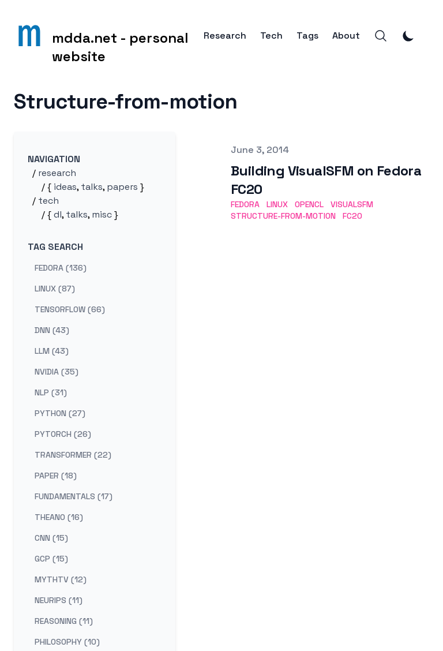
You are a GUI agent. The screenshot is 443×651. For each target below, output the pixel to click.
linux (277, 204)
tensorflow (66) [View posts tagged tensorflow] (70, 309)
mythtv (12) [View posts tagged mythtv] (61, 579)
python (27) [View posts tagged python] (60, 413)
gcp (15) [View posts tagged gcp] (51, 558)
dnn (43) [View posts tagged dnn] (52, 330)
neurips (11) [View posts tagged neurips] (58, 600)
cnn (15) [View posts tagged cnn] (51, 538)
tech (48, 200)
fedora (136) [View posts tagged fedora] (61, 268)
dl (58, 214)
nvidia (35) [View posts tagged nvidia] (56, 371)
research (57, 173)
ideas (65, 187)
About (346, 36)
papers (122, 187)
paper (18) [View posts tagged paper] (56, 475)
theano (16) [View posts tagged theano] (59, 517)
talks (92, 187)
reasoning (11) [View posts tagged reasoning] (64, 621)
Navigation (54, 159)
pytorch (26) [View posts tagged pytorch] (63, 434)
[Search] (381, 36)
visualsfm (352, 204)
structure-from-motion (283, 216)
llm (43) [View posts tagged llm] (52, 351)
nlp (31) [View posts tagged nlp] (51, 392)
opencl (309, 204)
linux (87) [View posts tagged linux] (55, 288)
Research (225, 36)
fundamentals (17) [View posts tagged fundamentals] (73, 496)
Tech (271, 36)
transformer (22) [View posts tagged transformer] (73, 455)
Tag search (55, 247)
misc (102, 214)
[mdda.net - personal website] (109, 35)
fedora (245, 204)
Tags (307, 36)
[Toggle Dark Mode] (408, 36)
